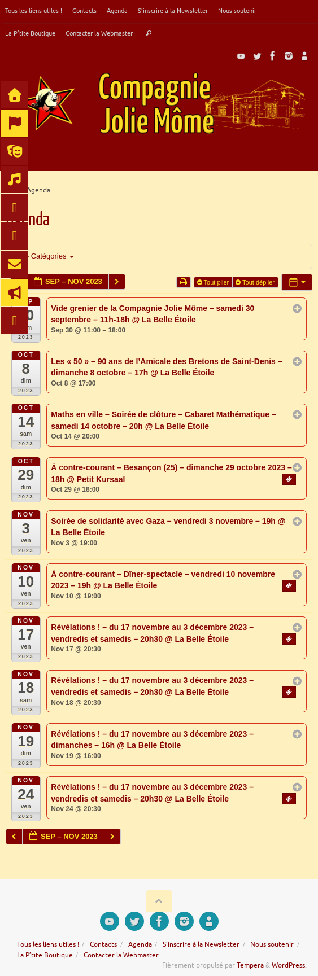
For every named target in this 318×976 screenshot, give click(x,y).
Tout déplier (256, 282)
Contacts (84, 11)
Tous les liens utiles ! (33, 11)
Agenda (117, 11)
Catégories (46, 256)
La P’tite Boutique (30, 33)
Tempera (250, 965)
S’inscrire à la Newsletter (173, 11)
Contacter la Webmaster (99, 33)
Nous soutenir (237, 11)
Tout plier (214, 282)
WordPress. (289, 965)
